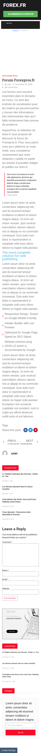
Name (5, 570)
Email (5, 579)
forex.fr (14, 5)
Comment (7, 542)
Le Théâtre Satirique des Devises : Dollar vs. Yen (20, 652)
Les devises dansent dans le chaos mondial (18, 663)
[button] (25, 430)
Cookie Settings (9, 750)
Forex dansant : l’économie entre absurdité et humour (16, 513)
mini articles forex (10, 76)
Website (5, 589)
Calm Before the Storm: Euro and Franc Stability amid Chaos (19, 500)
